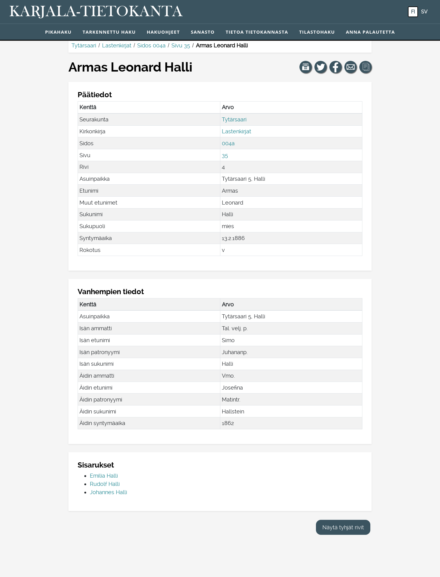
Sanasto (203, 32)
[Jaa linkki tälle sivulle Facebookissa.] (335, 67)
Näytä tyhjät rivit (343, 527)
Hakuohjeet (163, 32)
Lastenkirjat (116, 45)
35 (225, 155)
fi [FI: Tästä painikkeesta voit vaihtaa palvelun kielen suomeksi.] (413, 12)
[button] (305, 67)
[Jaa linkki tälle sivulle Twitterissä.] (320, 67)
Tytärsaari (84, 45)
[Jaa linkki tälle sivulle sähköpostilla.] (350, 67)
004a (228, 143)
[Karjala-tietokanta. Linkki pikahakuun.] (96, 12)
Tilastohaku (317, 32)
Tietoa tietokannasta (257, 32)
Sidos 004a (151, 45)
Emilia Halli (104, 475)
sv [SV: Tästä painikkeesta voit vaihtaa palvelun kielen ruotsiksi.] (424, 12)
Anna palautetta (370, 32)
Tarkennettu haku (109, 32)
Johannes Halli (108, 492)
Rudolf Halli (105, 484)
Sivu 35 (180, 45)
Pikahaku (58, 32)
